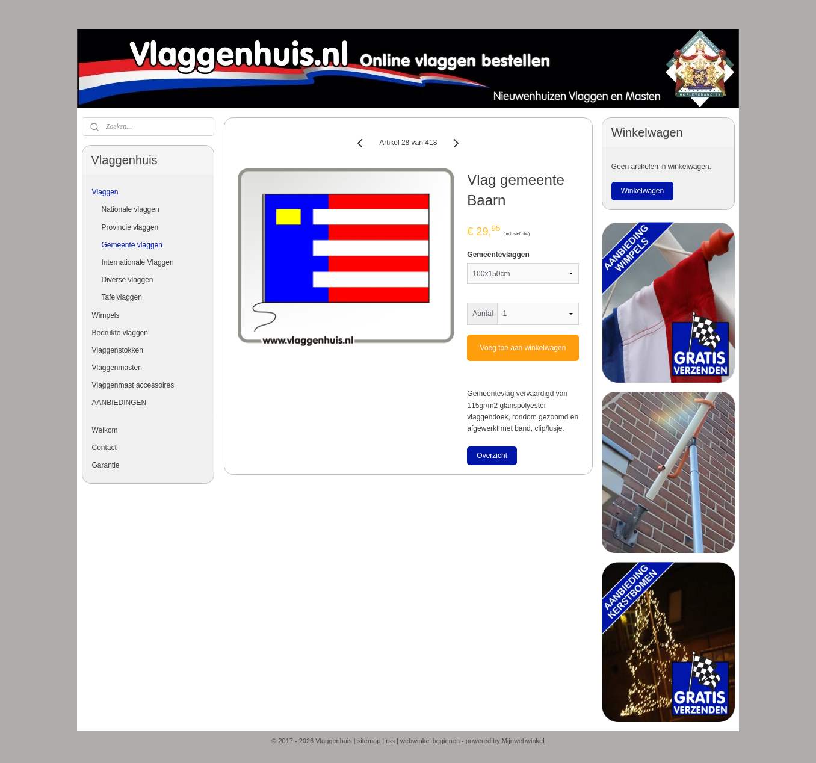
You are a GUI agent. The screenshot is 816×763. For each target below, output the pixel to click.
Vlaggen (105, 192)
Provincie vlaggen (130, 227)
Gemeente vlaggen (132, 245)
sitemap (369, 740)
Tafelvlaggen (122, 297)
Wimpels (106, 315)
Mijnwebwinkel (523, 740)
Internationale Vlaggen (138, 262)
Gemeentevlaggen (498, 254)
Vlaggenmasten (117, 367)
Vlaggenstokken (117, 350)
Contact (104, 447)
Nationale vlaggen (130, 209)
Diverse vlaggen (127, 280)
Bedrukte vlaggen (120, 333)
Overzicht (492, 455)
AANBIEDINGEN (119, 402)
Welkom (105, 430)
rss (390, 740)
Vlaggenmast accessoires (133, 385)
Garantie (106, 465)
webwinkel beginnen (430, 740)
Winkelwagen (642, 191)
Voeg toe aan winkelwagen (523, 348)
